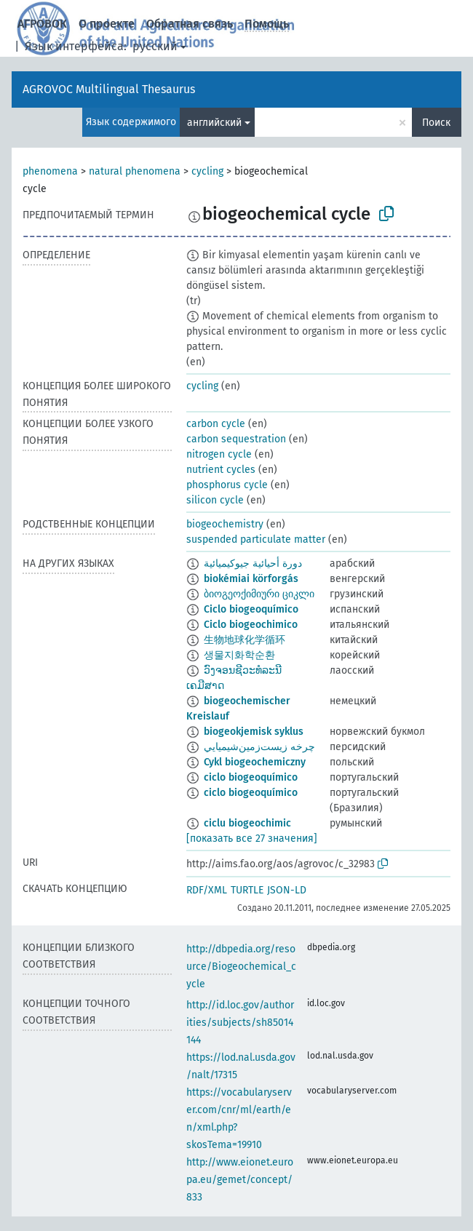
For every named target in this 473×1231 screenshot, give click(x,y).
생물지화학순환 (239, 655)
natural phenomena (134, 171)
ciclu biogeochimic (247, 823)
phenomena (50, 171)
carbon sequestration (236, 439)
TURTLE (247, 890)
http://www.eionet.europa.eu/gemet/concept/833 (239, 1179)
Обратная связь (189, 24)
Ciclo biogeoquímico (251, 609)
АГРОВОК (42, 24)
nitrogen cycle (219, 454)
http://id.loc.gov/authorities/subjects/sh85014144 (240, 1022)
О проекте (107, 24)
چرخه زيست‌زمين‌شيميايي (259, 747)
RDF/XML (206, 890)
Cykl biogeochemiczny (255, 762)
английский (214, 122)
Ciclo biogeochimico (251, 624)
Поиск (436, 122)
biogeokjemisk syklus (253, 731)
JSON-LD (286, 890)
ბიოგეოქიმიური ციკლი (259, 594)
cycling (207, 171)
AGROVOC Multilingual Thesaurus (109, 89)
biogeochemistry (224, 524)
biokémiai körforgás (251, 579)
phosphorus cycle (227, 485)
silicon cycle (215, 500)
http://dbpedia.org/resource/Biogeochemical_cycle (241, 966)
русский (155, 46)
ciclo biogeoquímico (251, 777)
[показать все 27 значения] (251, 838)
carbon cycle (215, 424)
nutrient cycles (220, 469)
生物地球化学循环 (244, 640)
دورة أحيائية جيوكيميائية (253, 563)
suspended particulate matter (255, 539)
